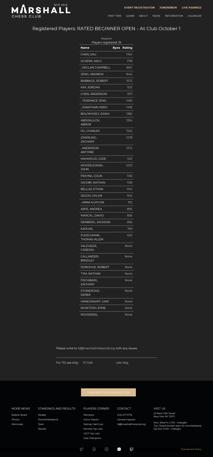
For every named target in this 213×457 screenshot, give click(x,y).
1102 (129, 195)
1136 (129, 176)
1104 (129, 189)
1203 (129, 165)
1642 (129, 74)
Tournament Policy (191, 449)
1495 (129, 100)
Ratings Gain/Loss (93, 424)
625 (129, 235)
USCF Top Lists (91, 433)
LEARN (130, 15)
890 (129, 209)
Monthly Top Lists (92, 428)
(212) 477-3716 (124, 415)
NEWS (156, 15)
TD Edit (87, 362)
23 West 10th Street (164, 413)
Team (41, 424)
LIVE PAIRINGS (191, 7)
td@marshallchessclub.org (96, 348)
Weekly (42, 415)
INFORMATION (174, 15)
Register (106, 38)
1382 (129, 113)
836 (129, 215)
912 (130, 202)
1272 (129, 148)
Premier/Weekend (48, 419)
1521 (129, 87)
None (128, 246)
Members (88, 415)
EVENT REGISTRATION (139, 7)
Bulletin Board (19, 415)
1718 (129, 61)
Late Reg (122, 362)
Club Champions (92, 438)
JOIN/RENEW (168, 7)
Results (42, 428)
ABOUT (143, 15)
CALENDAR (194, 15)
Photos (15, 419)
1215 (129, 158)
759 (129, 229)
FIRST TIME (114, 15)
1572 (129, 81)
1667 (129, 67)
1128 (129, 182)
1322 (129, 131)
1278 (129, 137)
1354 (129, 120)
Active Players (91, 419)
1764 (129, 54)
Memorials (17, 424)
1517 (129, 94)
